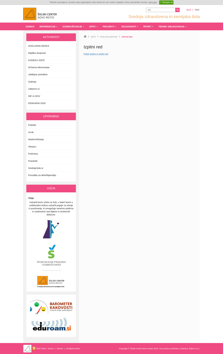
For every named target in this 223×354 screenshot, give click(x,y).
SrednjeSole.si (35, 168)
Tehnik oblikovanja (172, 26)
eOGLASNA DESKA (38, 46)
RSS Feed (39, 348)
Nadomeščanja (36, 139)
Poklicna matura (109, 37)
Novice (60, 348)
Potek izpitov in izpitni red (96, 54)
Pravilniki (32, 161)
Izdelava (184, 348)
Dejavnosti (129, 26)
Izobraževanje (73, 26)
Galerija (32, 81)
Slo (188, 9)
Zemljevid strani (73, 348)
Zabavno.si (33, 88)
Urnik (31, 132)
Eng (197, 9)
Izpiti (93, 26)
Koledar (32, 125)
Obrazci (32, 146)
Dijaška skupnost (37, 53)
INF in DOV (34, 96)
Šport (148, 26)
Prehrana (33, 153)
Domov (30, 26)
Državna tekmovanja (38, 67)
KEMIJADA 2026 (37, 103)
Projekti (109, 26)
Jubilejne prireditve (38, 74)
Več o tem (153, 2)
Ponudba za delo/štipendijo (42, 175)
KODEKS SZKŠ (36, 60)
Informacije (48, 26)
